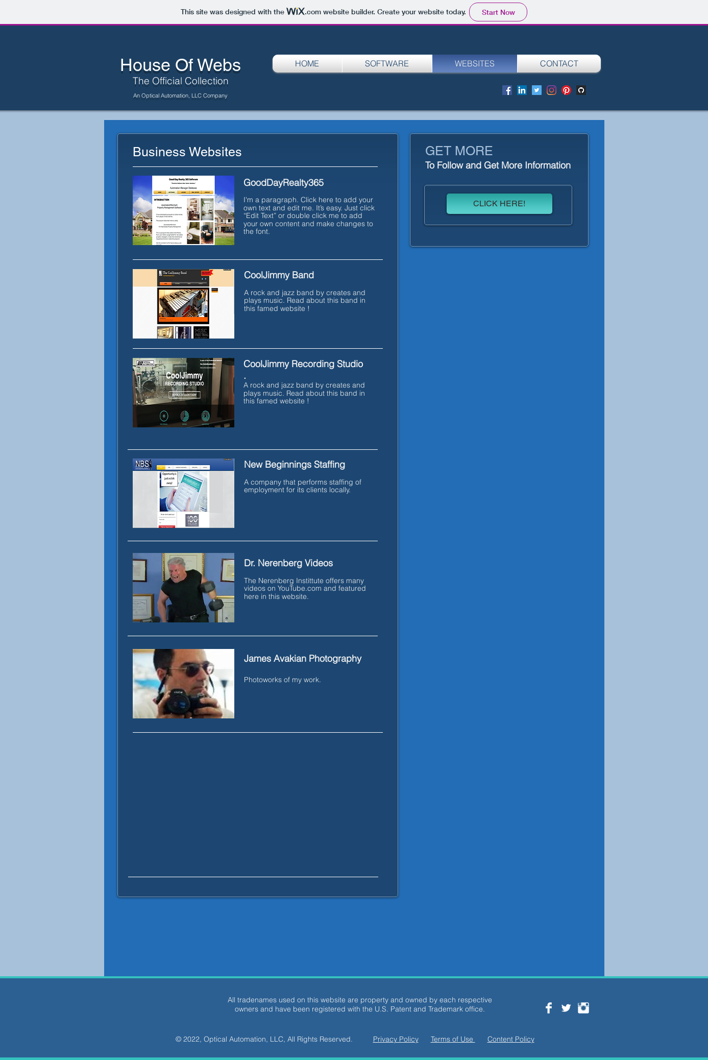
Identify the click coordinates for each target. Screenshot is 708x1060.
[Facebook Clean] (548, 1008)
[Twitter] (537, 90)
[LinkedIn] (522, 90)
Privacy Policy (396, 1039)
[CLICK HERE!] (499, 204)
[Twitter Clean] (566, 1008)
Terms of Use (453, 1039)
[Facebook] (507, 90)
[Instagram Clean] (583, 1008)
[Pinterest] (566, 90)
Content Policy (510, 1039)
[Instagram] (551, 90)
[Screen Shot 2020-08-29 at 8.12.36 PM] (581, 90)
